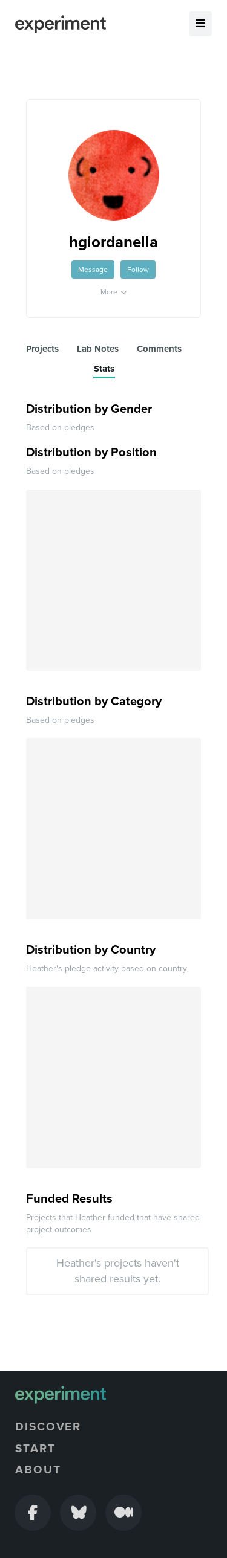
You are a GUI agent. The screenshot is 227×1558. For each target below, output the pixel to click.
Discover (48, 1427)
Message (93, 269)
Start (35, 1448)
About (38, 1469)
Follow (138, 269)
